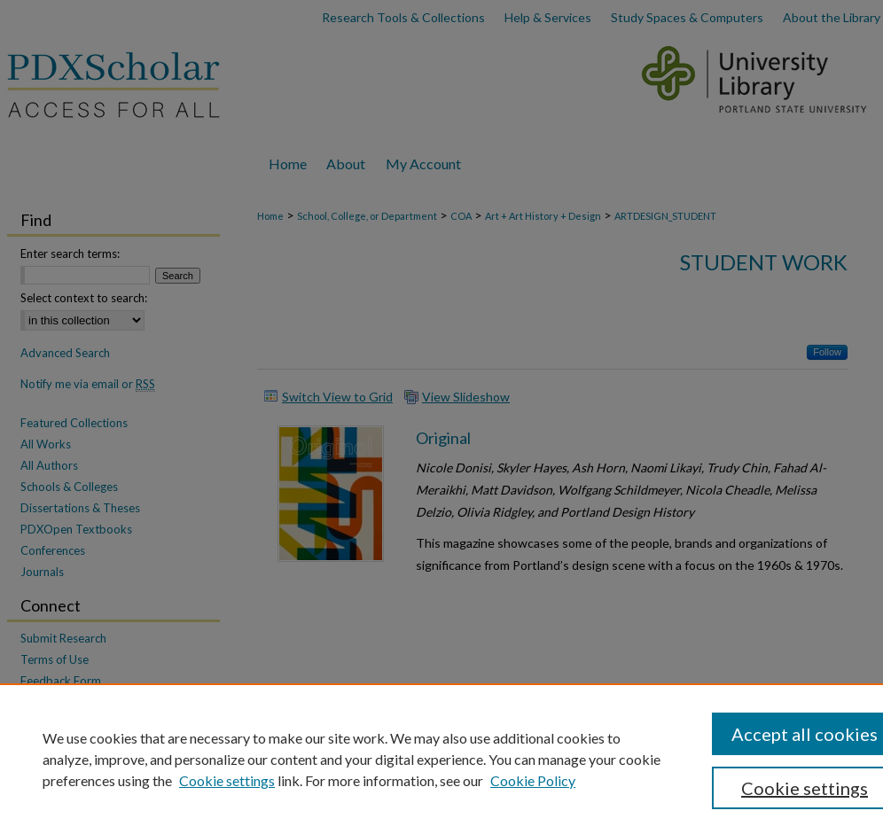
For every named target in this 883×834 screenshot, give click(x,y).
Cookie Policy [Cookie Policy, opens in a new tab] (532, 780)
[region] (441, 758)
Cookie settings (227, 780)
